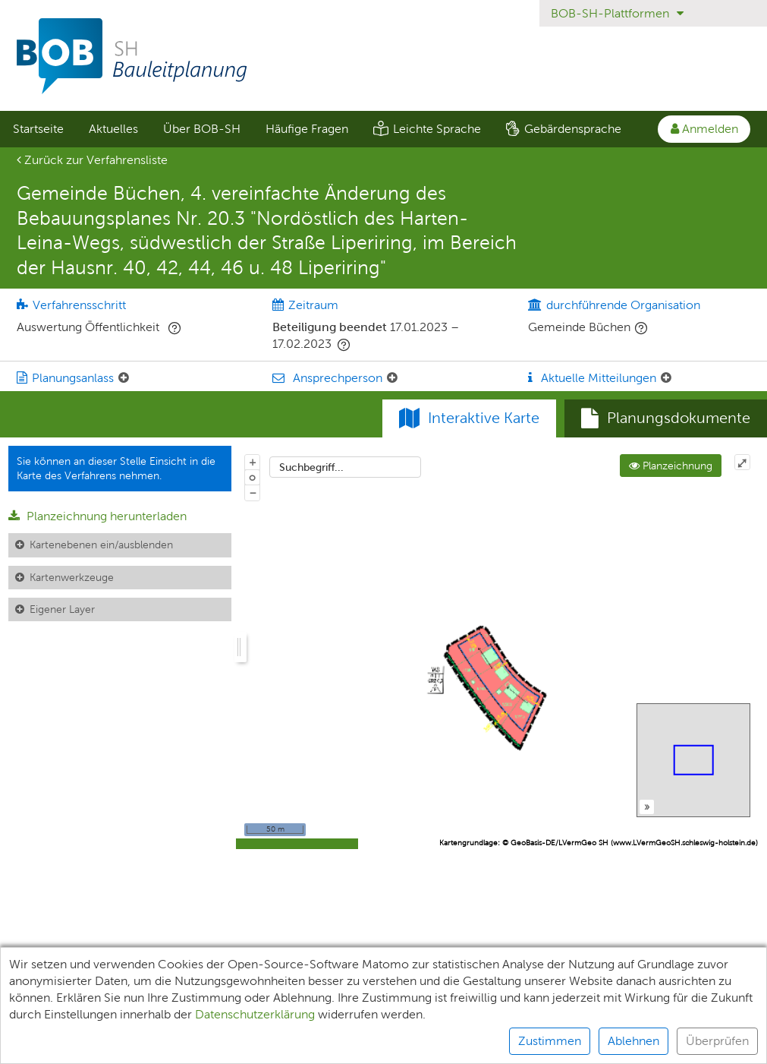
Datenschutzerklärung (255, 1014)
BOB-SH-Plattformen (617, 13)
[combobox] (345, 467)
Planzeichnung (670, 465)
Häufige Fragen (307, 128)
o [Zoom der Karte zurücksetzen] (252, 477)
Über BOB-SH (201, 128)
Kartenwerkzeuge (72, 577)
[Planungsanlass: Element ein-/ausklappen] (123, 378)
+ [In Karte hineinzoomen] (252, 462)
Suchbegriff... (311, 467)
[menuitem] (38, 129)
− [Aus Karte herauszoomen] (253, 492)
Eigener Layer (62, 609)
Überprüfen (717, 1040)
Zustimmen (549, 1040)
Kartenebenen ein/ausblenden (101, 544)
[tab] (665, 418)
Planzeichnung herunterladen (97, 516)
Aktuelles (113, 128)
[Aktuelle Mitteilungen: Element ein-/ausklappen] (666, 378)
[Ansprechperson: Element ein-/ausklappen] (392, 378)
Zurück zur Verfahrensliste (92, 159)
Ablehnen (633, 1040)
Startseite (38, 128)
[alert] (383, 1005)
